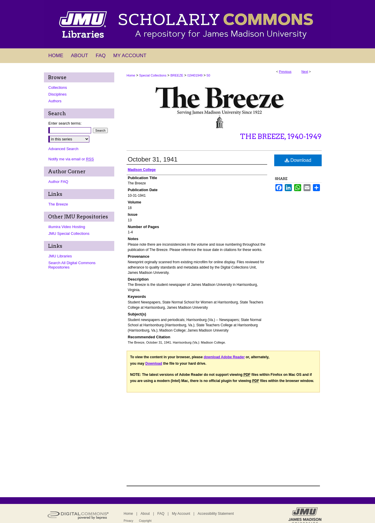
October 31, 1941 (153, 159)
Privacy (128, 520)
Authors (55, 101)
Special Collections (152, 75)
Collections (57, 87)
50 (208, 75)
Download (298, 160)
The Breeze (58, 204)
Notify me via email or (71, 159)
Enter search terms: (64, 123)
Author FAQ (58, 181)
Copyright (145, 520)
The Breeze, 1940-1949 (281, 136)
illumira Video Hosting (66, 227)
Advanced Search (63, 149)
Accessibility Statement (216, 514)
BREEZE (177, 75)
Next (304, 71)
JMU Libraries (60, 256)
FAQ (160, 514)
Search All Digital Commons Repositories (72, 265)
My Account (181, 514)
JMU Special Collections (68, 233)
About (145, 514)
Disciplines (57, 94)
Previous (285, 71)
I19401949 (194, 75)
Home (131, 75)
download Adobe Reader (224, 357)
